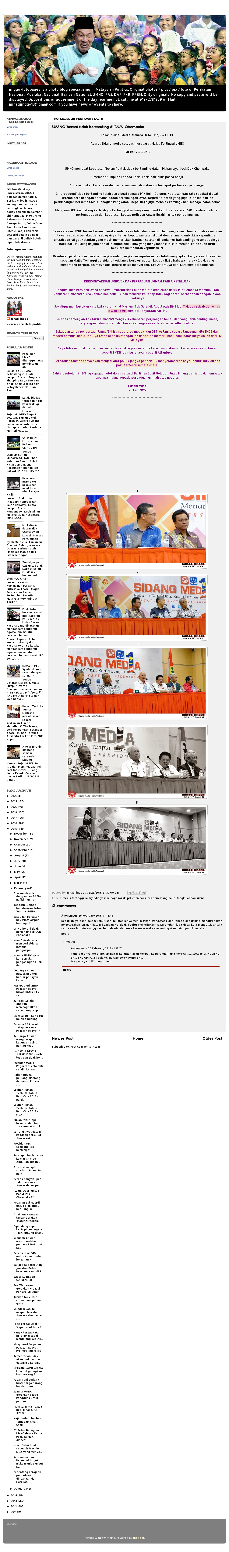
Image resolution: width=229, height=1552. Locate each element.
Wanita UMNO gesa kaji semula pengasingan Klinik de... (27, 960)
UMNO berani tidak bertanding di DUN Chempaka (27, 932)
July (17, 861)
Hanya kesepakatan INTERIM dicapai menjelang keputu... (28, 1336)
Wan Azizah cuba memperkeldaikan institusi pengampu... (26, 945)
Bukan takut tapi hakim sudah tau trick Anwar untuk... (27, 1123)
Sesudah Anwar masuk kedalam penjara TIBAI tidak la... (27, 1243)
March (18, 883)
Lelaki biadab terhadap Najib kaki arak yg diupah (32, 402)
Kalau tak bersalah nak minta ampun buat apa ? (26, 920)
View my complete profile (24, 324)
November (21, 839)
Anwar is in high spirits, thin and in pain (27, 1170)
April (18, 877)
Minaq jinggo (12, 127)
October (20, 844)
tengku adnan (186, 898)
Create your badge (15, 175)
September (22, 850)
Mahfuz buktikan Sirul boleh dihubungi (28, 1017)
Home (138, 1038)
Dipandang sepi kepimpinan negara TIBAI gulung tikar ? (28, 1229)
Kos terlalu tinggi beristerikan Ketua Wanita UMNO (27, 908)
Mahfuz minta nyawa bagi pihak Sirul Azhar (27, 1410)
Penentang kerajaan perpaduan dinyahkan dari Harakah (27, 1477)
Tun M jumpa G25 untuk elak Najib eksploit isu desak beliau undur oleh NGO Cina (25, 570)
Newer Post (63, 1038)
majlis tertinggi (73, 898)
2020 (14, 807)
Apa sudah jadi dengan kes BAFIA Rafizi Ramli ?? (27, 896)
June (18, 866)
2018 (14, 812)
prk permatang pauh (161, 898)
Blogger (138, 1538)
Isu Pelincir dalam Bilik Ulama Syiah (30, 528)
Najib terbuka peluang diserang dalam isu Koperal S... (27, 1079)
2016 (14, 823)
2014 (14, 1495)
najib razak (118, 898)
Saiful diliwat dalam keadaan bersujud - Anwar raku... (28, 1135)
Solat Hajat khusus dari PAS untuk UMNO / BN (30, 443)
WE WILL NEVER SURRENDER (24, 1278)
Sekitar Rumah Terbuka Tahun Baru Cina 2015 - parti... (25, 1094)
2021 (14, 801)
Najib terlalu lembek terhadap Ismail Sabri (27, 1421)
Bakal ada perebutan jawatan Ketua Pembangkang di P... (28, 1268)
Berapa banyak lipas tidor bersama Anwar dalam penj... (28, 1182)
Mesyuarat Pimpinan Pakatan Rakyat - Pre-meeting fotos (27, 1347)
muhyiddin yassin (97, 898)
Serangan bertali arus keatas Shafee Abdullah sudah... (28, 1158)
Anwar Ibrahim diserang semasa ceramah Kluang (32, 753)
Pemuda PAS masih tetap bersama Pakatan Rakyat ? (26, 1027)
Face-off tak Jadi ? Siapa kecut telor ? (27, 1325)
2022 (14, 796)
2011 (14, 1512)
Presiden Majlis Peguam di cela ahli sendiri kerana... (28, 1066)
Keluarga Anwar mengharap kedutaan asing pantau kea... (25, 1041)
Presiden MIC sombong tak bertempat (23, 1147)
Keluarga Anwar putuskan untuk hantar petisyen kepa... (25, 975)
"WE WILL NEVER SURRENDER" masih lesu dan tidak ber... (28, 1054)
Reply (65, 933)
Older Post (212, 1038)
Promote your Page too (17, 134)
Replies (70, 941)
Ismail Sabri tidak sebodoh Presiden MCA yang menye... (27, 1448)
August (19, 855)
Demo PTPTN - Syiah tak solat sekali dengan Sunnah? (32, 670)
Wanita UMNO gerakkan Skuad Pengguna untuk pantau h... (26, 1396)
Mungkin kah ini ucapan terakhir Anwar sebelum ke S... (27, 1313)
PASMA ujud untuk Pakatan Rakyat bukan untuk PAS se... (26, 990)
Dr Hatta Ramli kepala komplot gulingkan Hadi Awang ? (28, 1371)
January (20, 1488)
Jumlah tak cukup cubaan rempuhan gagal (27, 1300)
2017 (14, 817)
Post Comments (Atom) (85, 1046)
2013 (14, 1501)
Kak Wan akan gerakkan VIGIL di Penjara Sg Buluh (26, 1288)
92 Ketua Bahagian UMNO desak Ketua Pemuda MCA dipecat (27, 1435)
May (17, 872)
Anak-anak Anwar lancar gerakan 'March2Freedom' (26, 1218)
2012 (14, 1506)
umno (201, 898)
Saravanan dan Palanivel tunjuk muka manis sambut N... (28, 1462)
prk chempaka (136, 898)
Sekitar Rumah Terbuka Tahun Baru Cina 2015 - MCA (25, 1109)
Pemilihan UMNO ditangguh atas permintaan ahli (32, 360)
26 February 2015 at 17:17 (105, 948)
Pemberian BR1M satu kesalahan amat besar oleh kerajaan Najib (24, 486)
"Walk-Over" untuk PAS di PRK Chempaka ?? (26, 1194)
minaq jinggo (19, 319)
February (20, 888)
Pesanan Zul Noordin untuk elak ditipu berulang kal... (27, 1206)
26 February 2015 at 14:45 (96, 915)
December (21, 833)
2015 (14, 828)
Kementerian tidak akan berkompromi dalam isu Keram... (27, 1359)
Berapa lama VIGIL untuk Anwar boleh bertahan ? (27, 1256)
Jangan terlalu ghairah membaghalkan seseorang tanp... (26, 1005)
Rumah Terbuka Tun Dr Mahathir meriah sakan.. (33, 711)
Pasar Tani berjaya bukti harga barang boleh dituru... (28, 1383)
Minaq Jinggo (13, 168)
